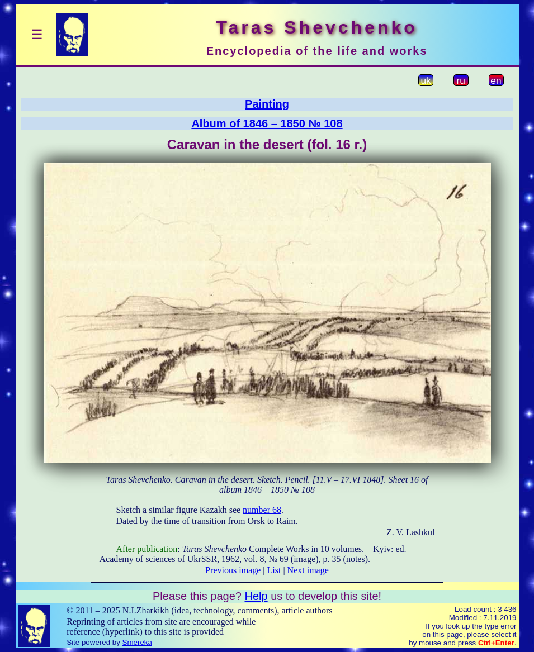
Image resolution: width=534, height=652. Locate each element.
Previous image (233, 570)
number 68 (262, 510)
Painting (267, 104)
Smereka (137, 642)
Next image (308, 570)
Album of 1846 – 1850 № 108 (266, 123)
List (274, 570)
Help (255, 596)
